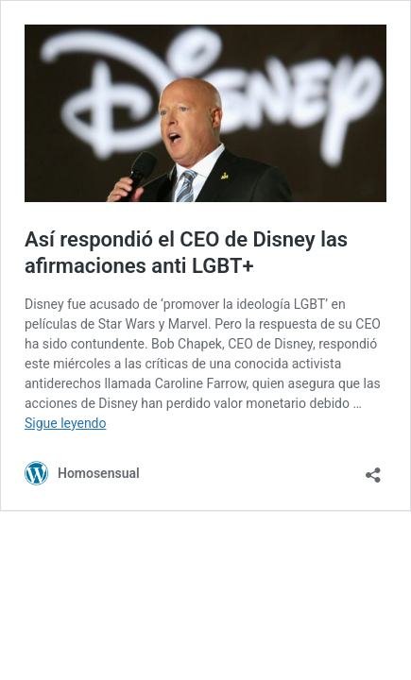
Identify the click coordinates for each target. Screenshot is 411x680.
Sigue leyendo (66, 423)
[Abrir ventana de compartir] (373, 469)
